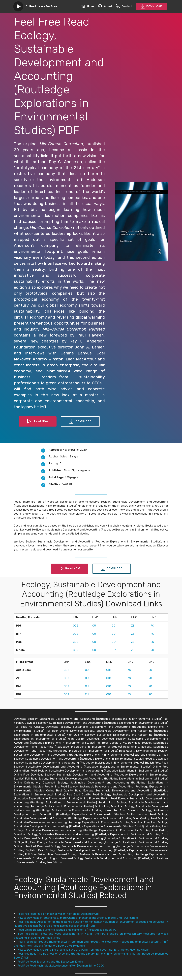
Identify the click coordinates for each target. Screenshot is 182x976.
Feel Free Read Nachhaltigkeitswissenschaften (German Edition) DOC (61, 965)
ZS (132, 625)
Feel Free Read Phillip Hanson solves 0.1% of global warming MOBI (58, 913)
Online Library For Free (41, 6)
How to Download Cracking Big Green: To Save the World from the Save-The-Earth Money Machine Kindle (83, 949)
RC (152, 625)
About (105, 6)
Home (87, 6)
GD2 (75, 625)
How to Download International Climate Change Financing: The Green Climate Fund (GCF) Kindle (78, 917)
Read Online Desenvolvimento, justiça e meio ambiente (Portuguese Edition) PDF (68, 929)
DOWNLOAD (151, 6)
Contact (124, 6)
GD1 (114, 625)
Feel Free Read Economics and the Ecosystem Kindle (50, 961)
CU (94, 625)
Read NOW (37, 421)
